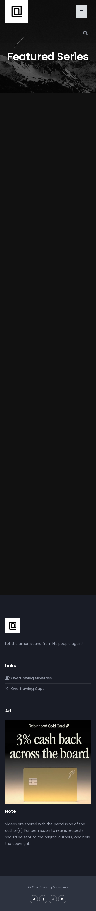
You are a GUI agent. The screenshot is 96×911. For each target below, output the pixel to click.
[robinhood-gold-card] (48, 762)
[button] (81, 11)
